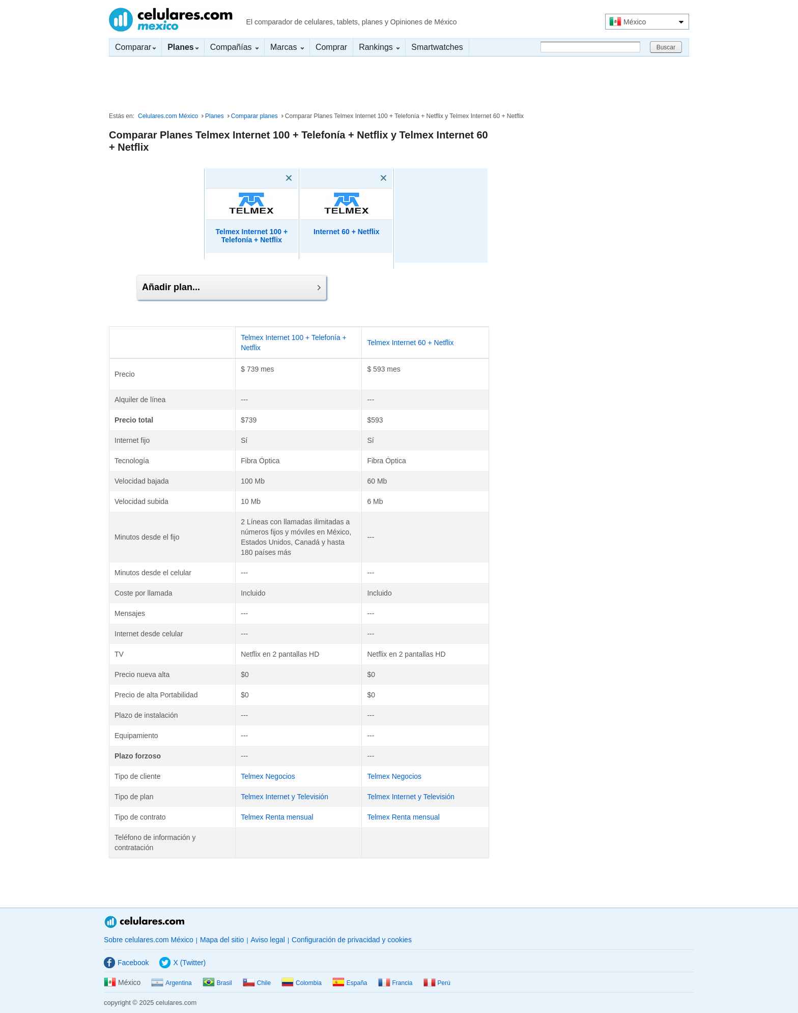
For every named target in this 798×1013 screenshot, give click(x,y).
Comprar (331, 47)
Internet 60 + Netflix (347, 232)
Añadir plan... (231, 287)
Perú (436, 983)
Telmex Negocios (268, 776)
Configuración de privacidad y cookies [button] (352, 940)
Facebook (126, 963)
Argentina (171, 983)
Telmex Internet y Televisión (284, 797)
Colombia (301, 983)
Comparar (135, 47)
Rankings (379, 47)
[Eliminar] (274, 178)
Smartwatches (437, 47)
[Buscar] (590, 47)
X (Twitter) (182, 963)
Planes (214, 116)
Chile (257, 983)
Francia (395, 983)
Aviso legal (268, 940)
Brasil (217, 983)
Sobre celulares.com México (148, 940)
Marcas (287, 47)
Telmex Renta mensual (277, 817)
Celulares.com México (171, 20)
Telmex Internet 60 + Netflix (410, 343)
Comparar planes (254, 116)
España (349, 983)
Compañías (234, 47)
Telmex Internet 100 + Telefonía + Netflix (251, 236)
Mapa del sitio (222, 940)
